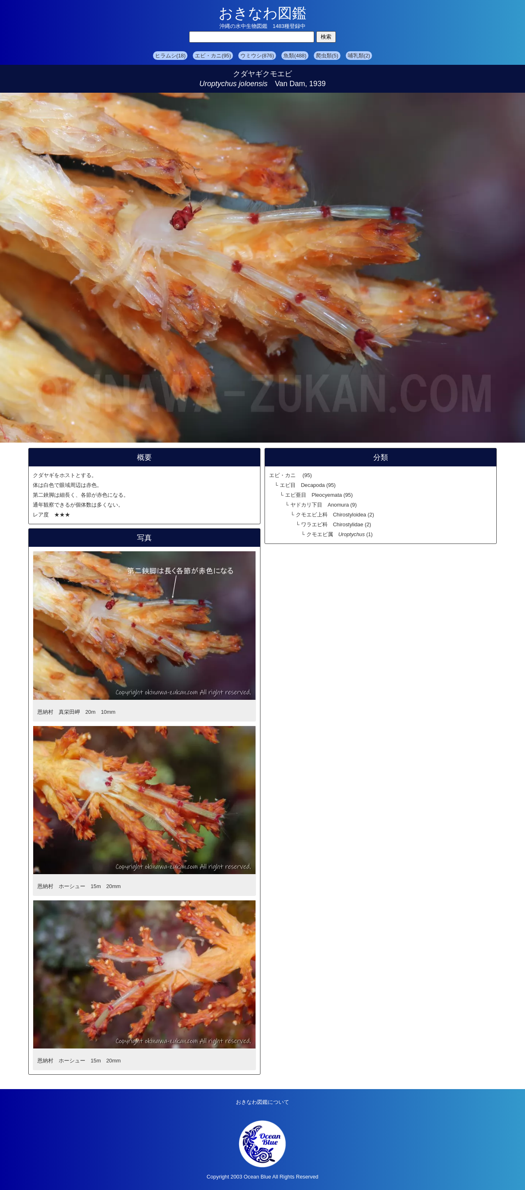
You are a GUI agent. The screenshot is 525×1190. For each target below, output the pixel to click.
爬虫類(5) (327, 56)
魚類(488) (294, 56)
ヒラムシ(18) (170, 56)
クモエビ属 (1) (339, 534)
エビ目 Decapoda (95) (308, 485)
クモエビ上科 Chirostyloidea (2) (335, 515)
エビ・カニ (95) (290, 475)
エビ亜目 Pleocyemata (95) (319, 495)
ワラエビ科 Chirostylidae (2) (336, 524)
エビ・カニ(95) (213, 56)
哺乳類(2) (359, 56)
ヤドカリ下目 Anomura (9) (323, 505)
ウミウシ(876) (257, 56)
